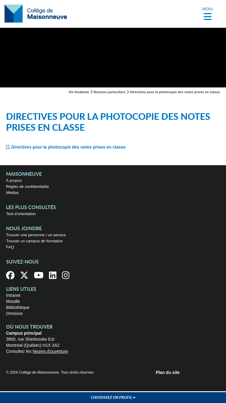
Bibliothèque (17, 307)
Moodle (13, 301)
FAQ (10, 247)
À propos (14, 180)
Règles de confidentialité (27, 186)
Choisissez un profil (113, 397)
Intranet (13, 295)
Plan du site (168, 372)
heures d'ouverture (50, 351)
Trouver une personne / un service (36, 235)
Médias (12, 192)
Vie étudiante (78, 92)
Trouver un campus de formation (34, 241)
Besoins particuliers (110, 92)
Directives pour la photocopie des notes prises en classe (68, 147)
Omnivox (14, 313)
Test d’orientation (21, 213)
